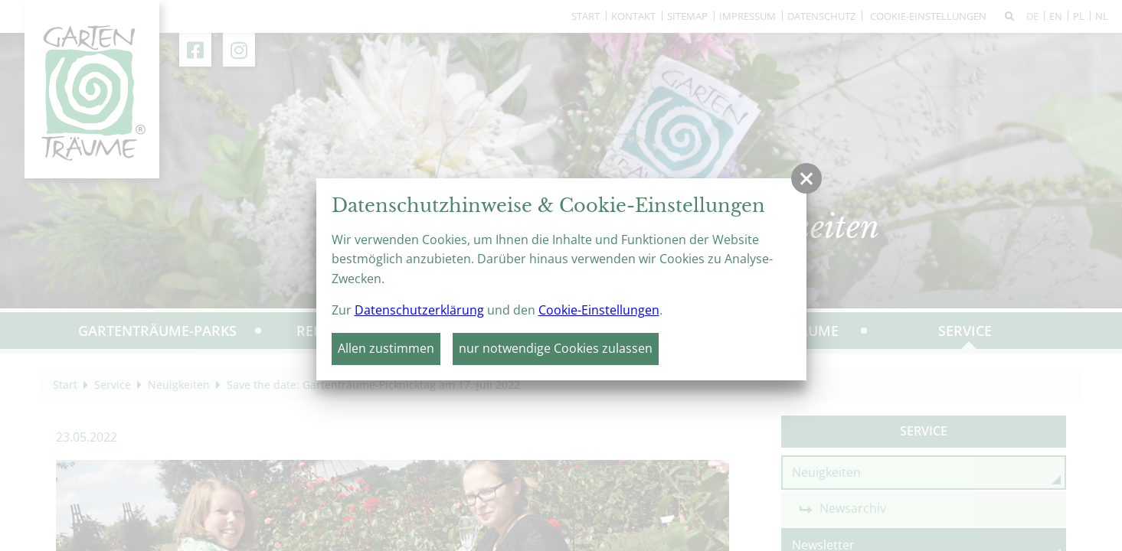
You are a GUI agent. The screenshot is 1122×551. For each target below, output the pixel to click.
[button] (806, 178)
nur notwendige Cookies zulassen (556, 348)
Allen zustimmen (386, 348)
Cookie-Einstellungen (598, 310)
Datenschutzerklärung (419, 310)
